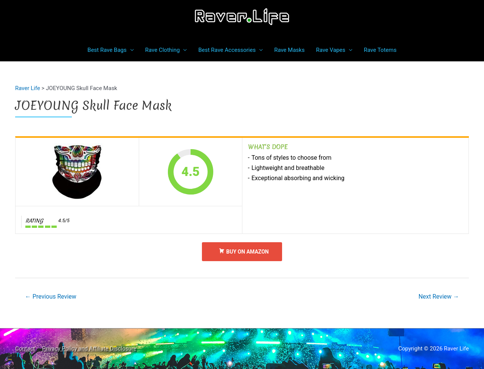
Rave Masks (289, 50)
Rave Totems (380, 50)
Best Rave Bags (106, 50)
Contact (25, 348)
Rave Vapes (331, 50)
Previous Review (50, 296)
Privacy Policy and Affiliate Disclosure (89, 348)
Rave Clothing (162, 50)
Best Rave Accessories (227, 50)
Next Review (439, 296)
